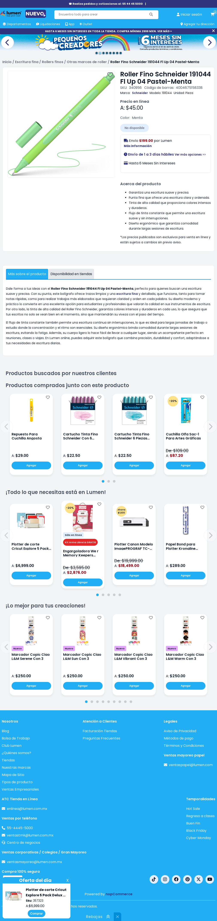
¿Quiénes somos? (16, 752)
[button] (6, 426)
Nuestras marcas (16, 767)
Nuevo (17, 648)
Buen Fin (193, 823)
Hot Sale (193, 808)
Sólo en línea (73, 535)
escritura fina (127, 294)
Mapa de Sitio (13, 774)
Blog (5, 731)
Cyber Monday (198, 837)
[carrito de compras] (212, 14)
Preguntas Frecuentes (101, 738)
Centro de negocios (23, 842)
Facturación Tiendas (100, 731)
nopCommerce (119, 894)
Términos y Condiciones (184, 745)
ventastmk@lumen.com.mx (30, 835)
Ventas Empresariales (20, 789)
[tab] (103, 481)
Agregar (31, 465)
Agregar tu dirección (197, 24)
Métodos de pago (178, 738)
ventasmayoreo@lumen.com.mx (34, 861)
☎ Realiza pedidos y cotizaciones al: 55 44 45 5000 (106, 4)
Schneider (140, 93)
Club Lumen (11, 745)
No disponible (134, 128)
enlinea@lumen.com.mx (27, 808)
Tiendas (8, 760)
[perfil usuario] (189, 14)
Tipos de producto (17, 782)
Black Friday (196, 830)
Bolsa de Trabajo (16, 738)
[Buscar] (151, 14)
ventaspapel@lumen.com (191, 764)
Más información (138, 146)
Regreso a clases (200, 815)
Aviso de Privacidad (180, 731)
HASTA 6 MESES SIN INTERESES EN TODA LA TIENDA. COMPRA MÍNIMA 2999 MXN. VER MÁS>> (108, 31)
